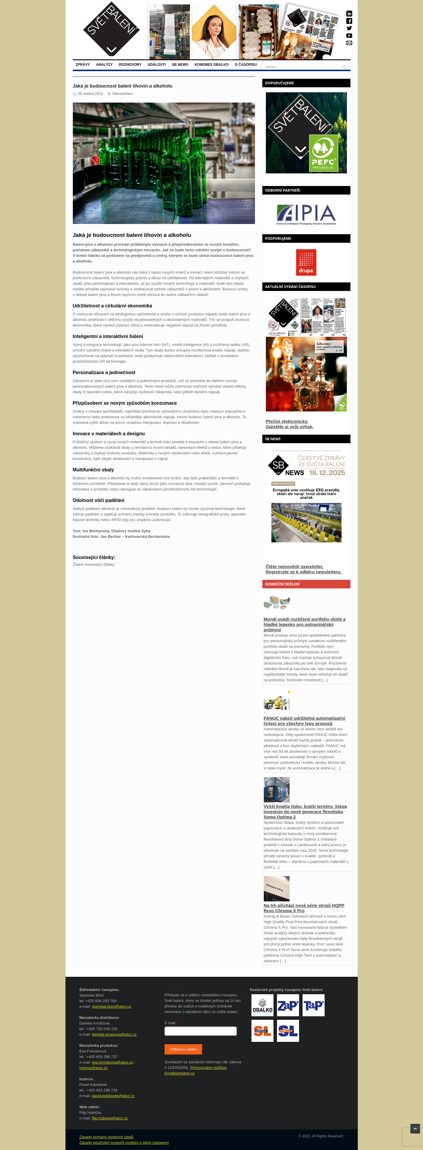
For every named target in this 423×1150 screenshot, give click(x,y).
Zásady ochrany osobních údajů (106, 1137)
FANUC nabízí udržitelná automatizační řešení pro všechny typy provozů (304, 721)
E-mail (171, 1023)
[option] (306, 214)
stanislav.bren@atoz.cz (111, 1006)
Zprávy (83, 65)
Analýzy (104, 65)
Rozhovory (130, 65)
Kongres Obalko (211, 65)
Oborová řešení (122, 94)
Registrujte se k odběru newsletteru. (304, 571)
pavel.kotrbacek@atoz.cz (113, 1096)
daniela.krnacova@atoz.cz (114, 1034)
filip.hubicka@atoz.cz (110, 1118)
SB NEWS (180, 65)
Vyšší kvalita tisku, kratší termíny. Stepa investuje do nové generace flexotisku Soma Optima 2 (305, 811)
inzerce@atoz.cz (93, 1068)
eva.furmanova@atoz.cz (112, 1062)
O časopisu (246, 65)
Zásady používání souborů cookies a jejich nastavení (124, 1142)
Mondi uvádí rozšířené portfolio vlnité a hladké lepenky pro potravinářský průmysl (305, 624)
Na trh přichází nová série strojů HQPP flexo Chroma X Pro (304, 908)
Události (157, 65)
